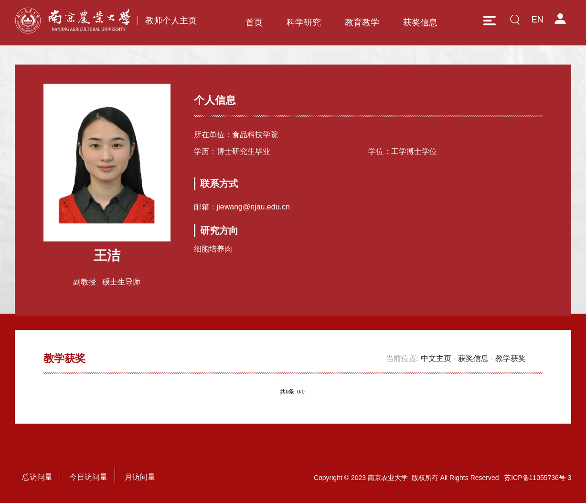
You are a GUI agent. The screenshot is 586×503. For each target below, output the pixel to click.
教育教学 (362, 22)
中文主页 (436, 358)
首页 (254, 22)
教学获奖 (510, 358)
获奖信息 (420, 22)
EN (537, 19)
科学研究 (304, 22)
